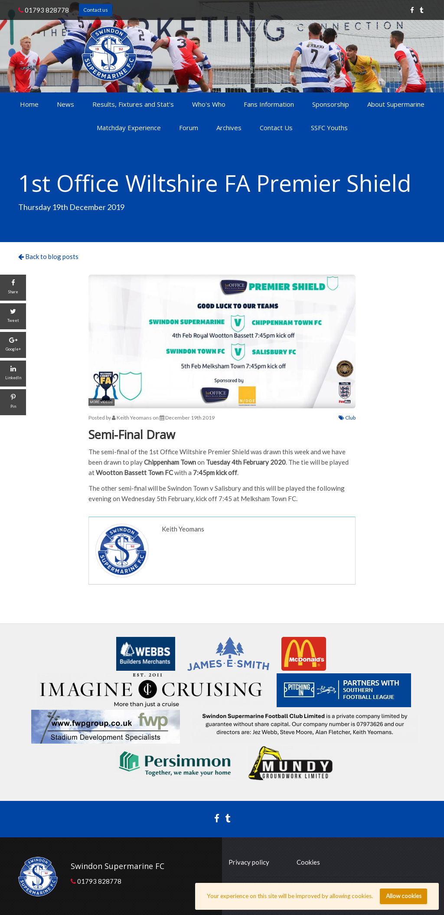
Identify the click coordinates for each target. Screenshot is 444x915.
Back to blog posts (48, 256)
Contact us (95, 10)
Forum (188, 127)
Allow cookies (403, 895)
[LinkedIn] (13, 374)
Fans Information (269, 104)
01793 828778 (43, 10)
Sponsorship (330, 104)
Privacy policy (249, 862)
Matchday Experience (129, 127)
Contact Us (276, 127)
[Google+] (13, 345)
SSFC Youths (329, 127)
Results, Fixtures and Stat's (133, 104)
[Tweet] (13, 316)
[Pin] (13, 402)
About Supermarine (395, 104)
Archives (229, 127)
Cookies (308, 862)
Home (29, 104)
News (65, 104)
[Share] (13, 288)
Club (347, 417)
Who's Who (208, 104)
